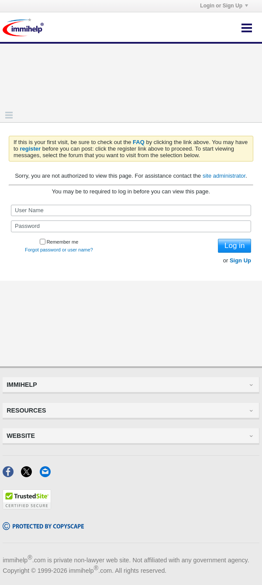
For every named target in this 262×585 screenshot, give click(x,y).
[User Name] (131, 210)
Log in (234, 245)
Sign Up (240, 260)
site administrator (224, 175)
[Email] (48, 474)
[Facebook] (12, 474)
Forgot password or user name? (59, 249)
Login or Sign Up (224, 6)
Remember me (59, 241)
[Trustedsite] (27, 506)
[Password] (131, 226)
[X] (30, 474)
